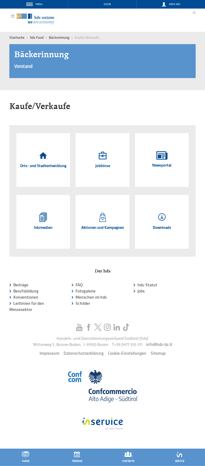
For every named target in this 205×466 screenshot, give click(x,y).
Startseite (17, 37)
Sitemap (158, 353)
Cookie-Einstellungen (127, 353)
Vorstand (23, 66)
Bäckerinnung (59, 37)
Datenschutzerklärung (84, 353)
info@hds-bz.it (159, 344)
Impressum (49, 353)
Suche (107, 4)
